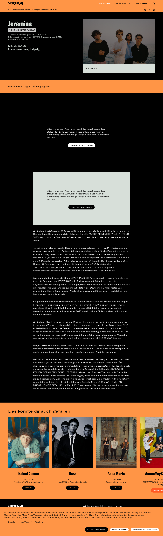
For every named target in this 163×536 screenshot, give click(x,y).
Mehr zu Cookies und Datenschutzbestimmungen (109, 517)
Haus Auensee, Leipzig (24, 49)
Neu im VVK (120, 4)
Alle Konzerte (105, 4)
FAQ (131, 4)
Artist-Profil (91, 68)
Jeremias (20, 23)
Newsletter (141, 4)
